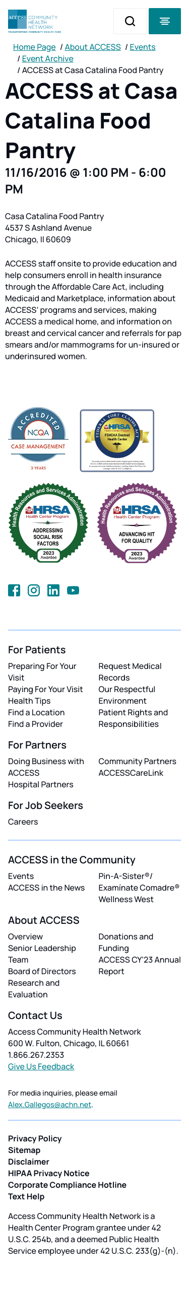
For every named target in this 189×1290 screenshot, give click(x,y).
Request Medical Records (130, 671)
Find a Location (36, 712)
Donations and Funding (126, 942)
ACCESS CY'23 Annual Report (140, 965)
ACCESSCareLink (131, 772)
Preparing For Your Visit (42, 671)
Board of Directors (42, 971)
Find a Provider (35, 723)
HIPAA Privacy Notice (49, 1173)
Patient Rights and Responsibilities (133, 718)
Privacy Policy (35, 1138)
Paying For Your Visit (45, 689)
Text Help (26, 1196)
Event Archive (48, 58)
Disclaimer (28, 1161)
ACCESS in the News (46, 887)
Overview (25, 936)
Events (143, 46)
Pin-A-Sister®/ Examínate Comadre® (139, 881)
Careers (23, 821)
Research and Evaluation (33, 988)
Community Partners (138, 761)
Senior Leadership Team (42, 953)
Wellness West (126, 899)
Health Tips (29, 700)
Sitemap (24, 1150)
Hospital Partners (41, 784)
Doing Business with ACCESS (46, 767)
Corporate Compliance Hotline (67, 1184)
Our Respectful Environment (127, 695)
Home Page (34, 46)
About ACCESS (92, 46)
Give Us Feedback (41, 1066)
